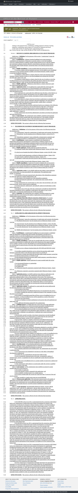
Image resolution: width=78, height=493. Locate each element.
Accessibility (8, 486)
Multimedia (44, 4)
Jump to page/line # (8, 40)
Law (39, 4)
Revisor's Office (54, 22)
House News (61, 481)
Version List (6, 37)
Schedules (21, 4)
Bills (34, 4)
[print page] (73, 22)
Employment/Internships (11, 483)
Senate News (61, 483)
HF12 (33, 24)
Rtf (73, 37)
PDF (69, 37)
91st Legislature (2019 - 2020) (13, 24)
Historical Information (10, 481)
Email (50, 483)
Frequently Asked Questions (12, 488)
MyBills (59, 485)
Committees (28, 4)
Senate (10, 4)
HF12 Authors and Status (16, 37)
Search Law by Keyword (65, 22)
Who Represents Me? (28, 481)
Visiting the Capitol (9, 485)
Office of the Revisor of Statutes (20, 19)
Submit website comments (46, 487)
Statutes (27, 22)
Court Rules (40, 22)
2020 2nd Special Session (25, 24)
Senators (25, 485)
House (5, 4)
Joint (15, 4)
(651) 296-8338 (43, 483)
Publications (52, 4)
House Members (27, 483)
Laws (31, 22)
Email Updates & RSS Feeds (64, 486)
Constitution (47, 22)
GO (23, 22)
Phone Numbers (44, 485)
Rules (35, 22)
